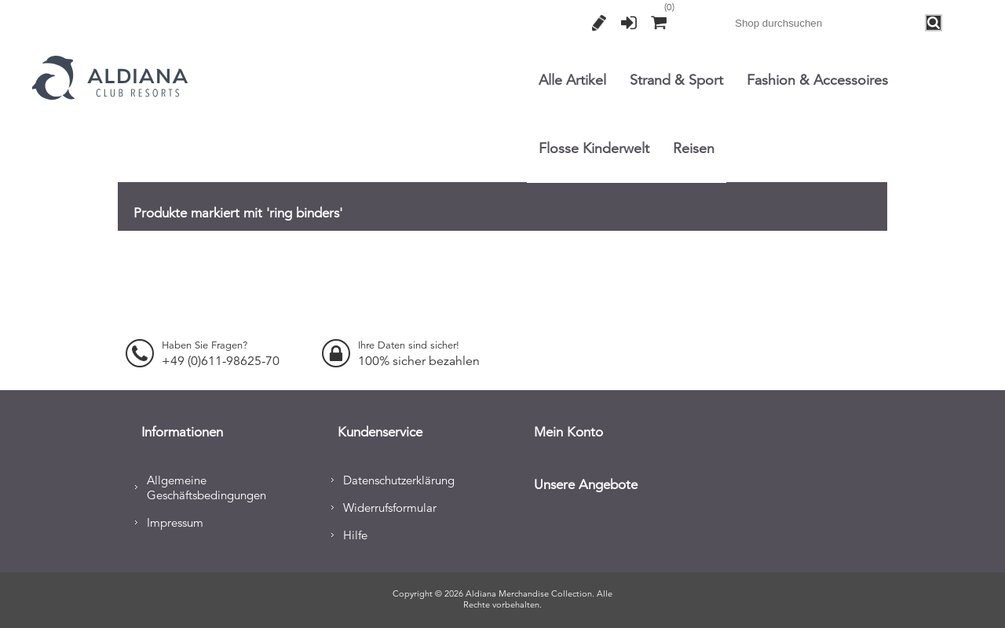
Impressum (175, 520)
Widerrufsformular (390, 505)
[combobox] (827, 22)
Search (934, 23)
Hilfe (355, 533)
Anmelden (629, 23)
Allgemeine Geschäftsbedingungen (206, 486)
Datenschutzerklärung (399, 478)
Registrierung (599, 23)
